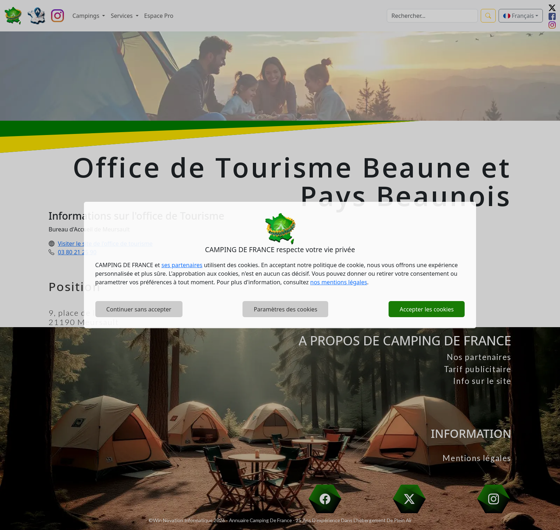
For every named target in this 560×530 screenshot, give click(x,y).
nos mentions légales (338, 282)
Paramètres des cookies (285, 309)
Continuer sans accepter (138, 309)
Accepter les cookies (427, 309)
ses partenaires (181, 265)
